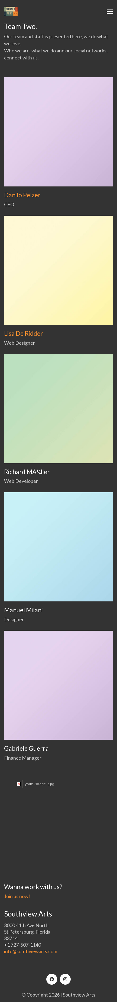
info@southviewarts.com (30, 951)
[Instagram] (65, 979)
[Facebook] (51, 979)
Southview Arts (79, 995)
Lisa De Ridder (23, 333)
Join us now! (17, 896)
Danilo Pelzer (22, 195)
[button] (110, 11)
